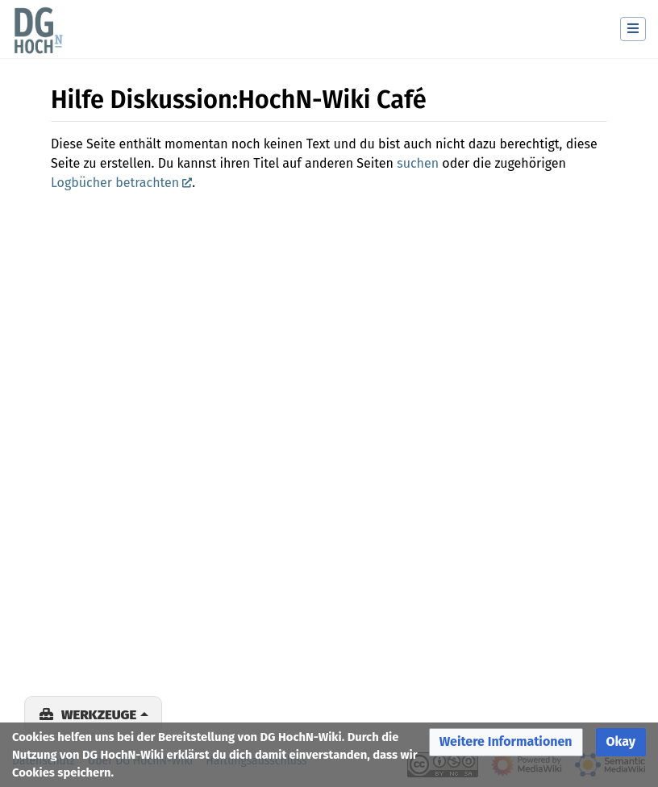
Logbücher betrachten (115, 182)
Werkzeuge (98, 714)
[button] (506, 742)
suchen (418, 163)
